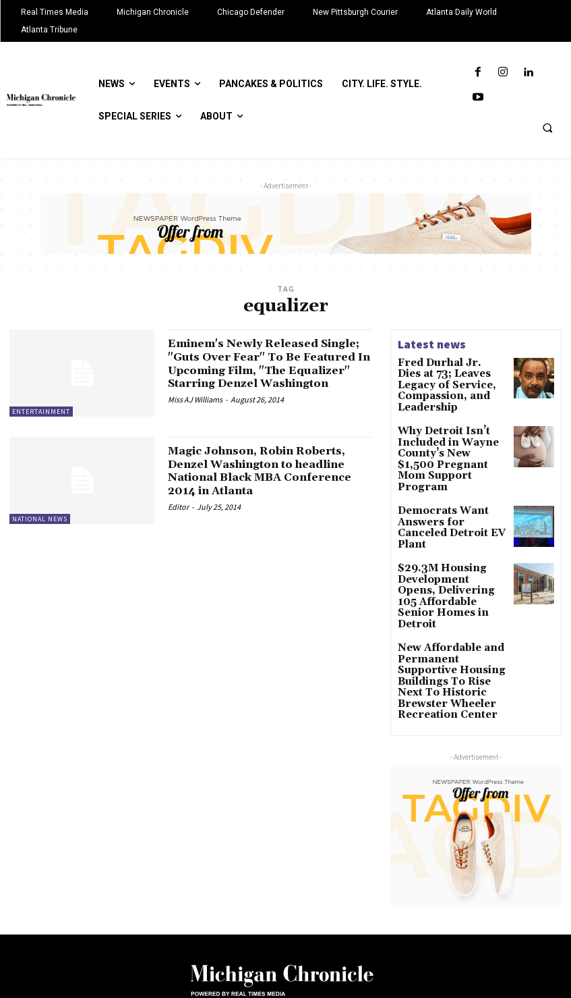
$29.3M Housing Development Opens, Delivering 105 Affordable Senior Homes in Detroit (442, 542)
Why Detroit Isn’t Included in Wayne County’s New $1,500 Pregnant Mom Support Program (449, 432)
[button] (547, 128)
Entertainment (41, 411)
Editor (178, 507)
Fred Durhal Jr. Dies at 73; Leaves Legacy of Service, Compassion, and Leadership (446, 377)
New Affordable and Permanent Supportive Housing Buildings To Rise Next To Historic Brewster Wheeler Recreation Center (446, 605)
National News (39, 519)
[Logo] (285, 899)
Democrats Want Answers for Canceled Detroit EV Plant (444, 482)
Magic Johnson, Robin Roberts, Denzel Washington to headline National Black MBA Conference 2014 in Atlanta (269, 471)
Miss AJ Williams (195, 413)
